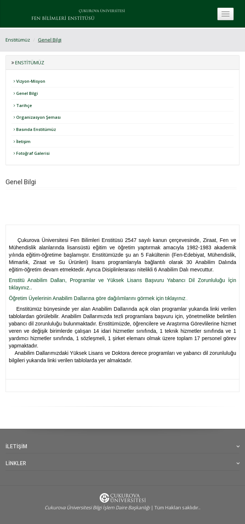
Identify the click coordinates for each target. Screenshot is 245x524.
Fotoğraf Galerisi (32, 153)
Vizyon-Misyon (29, 81)
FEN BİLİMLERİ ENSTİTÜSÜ (63, 19)
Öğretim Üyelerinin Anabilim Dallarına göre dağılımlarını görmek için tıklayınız (97, 298)
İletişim (22, 141)
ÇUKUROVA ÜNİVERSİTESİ (102, 11)
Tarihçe (23, 105)
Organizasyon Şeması (37, 117)
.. (186, 298)
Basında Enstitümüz (35, 129)
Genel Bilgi (49, 39)
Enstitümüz (18, 39)
